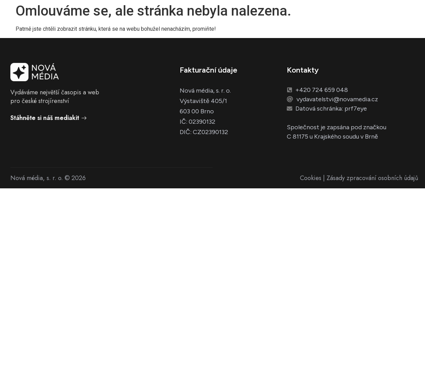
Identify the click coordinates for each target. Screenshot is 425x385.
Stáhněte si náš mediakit (48, 118)
